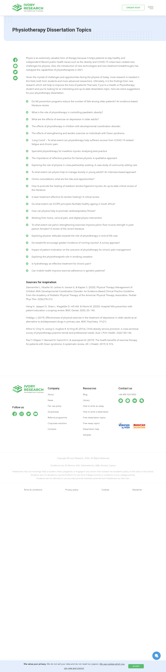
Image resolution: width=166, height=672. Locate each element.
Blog (85, 394)
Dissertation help (91, 429)
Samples (87, 434)
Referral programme (57, 417)
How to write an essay (93, 406)
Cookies (105, 489)
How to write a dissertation (96, 411)
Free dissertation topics (94, 417)
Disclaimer (137, 489)
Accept (136, 666)
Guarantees (53, 411)
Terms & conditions (33, 489)
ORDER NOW (133, 7)
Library (86, 400)
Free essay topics (91, 423)
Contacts (52, 429)
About (51, 394)
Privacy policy (71, 489)
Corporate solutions (57, 423)
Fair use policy (54, 406)
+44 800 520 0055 (127, 394)
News (50, 400)
